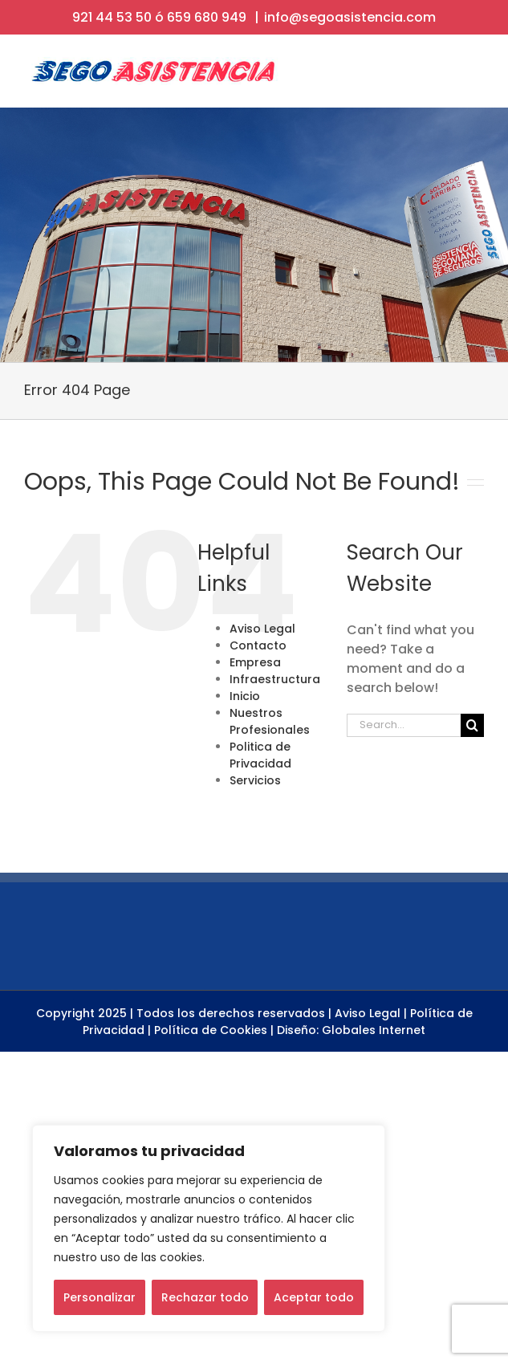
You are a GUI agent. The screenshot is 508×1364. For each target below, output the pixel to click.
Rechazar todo (205, 1297)
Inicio (245, 696)
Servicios (255, 780)
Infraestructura (275, 679)
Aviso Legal (262, 629)
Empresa (255, 662)
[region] (208, 1228)
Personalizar (99, 1297)
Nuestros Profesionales (270, 721)
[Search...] (404, 725)
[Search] (472, 725)
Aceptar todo (314, 1297)
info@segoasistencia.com (350, 17)
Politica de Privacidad (260, 755)
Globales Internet (373, 1030)
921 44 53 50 (112, 17)
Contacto (258, 645)
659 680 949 (206, 17)
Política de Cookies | (214, 1030)
